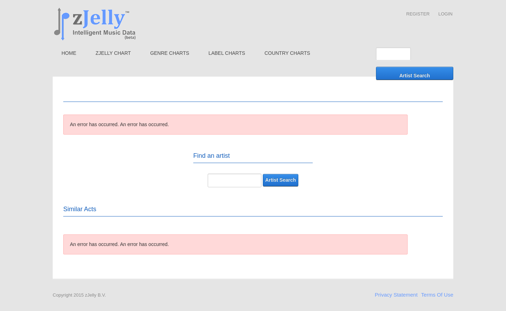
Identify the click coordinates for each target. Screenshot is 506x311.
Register (417, 14)
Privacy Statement (396, 295)
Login (446, 14)
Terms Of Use (437, 295)
